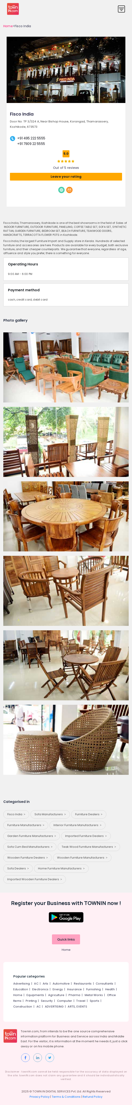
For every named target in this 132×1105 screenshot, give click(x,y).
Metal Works (94, 995)
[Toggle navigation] (121, 9)
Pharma (74, 995)
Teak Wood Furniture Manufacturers (89, 847)
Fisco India (16, 814)
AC (36, 983)
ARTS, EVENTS (77, 1006)
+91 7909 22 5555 (31, 143)
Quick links (66, 939)
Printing (31, 1001)
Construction (22, 1006)
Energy (58, 989)
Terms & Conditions (66, 1097)
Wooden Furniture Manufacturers (82, 857)
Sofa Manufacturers (50, 814)
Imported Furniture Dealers (86, 836)
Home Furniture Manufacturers (61, 868)
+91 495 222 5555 (31, 138)
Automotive (61, 983)
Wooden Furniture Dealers (27, 857)
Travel (80, 1001)
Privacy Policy (40, 1097)
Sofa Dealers (18, 868)
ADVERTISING (54, 1006)
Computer (64, 1001)
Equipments (35, 995)
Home (8, 26)
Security (47, 1001)
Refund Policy (93, 1097)
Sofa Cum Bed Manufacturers (29, 847)
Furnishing (93, 989)
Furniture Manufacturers (25, 825)
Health (110, 989)
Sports (94, 1001)
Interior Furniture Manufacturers (77, 825)
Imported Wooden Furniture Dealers (34, 879)
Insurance (74, 989)
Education (20, 989)
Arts (45, 983)
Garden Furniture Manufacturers (31, 836)
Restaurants (83, 983)
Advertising (21, 983)
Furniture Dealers (88, 814)
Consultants (104, 983)
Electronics (40, 989)
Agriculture (56, 995)
